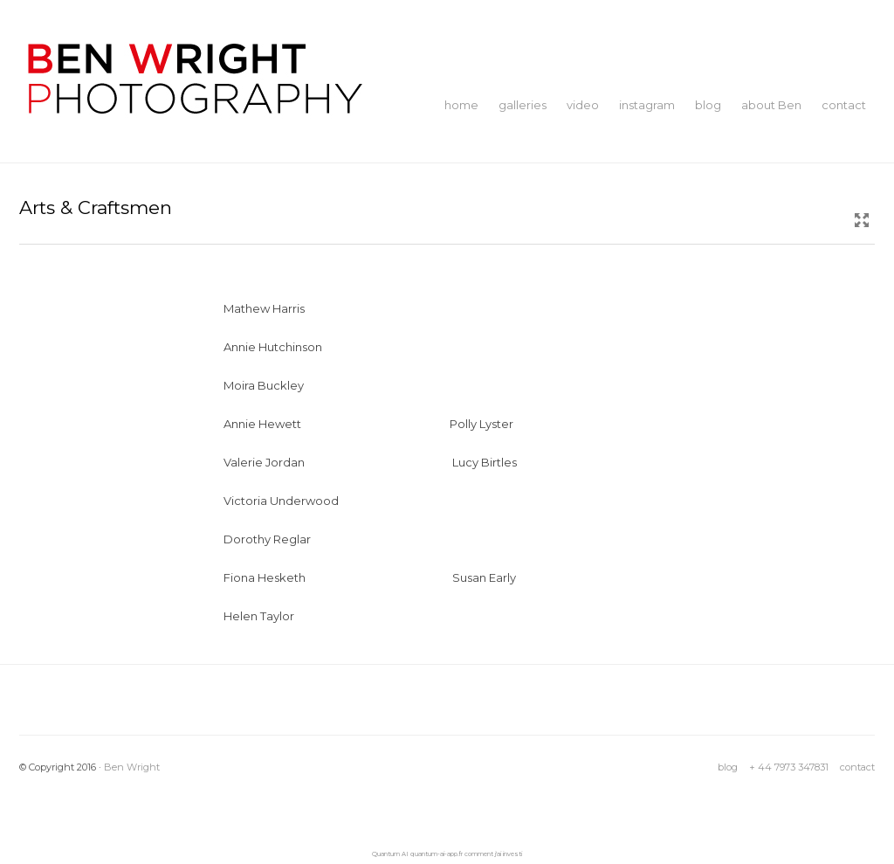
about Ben (771, 105)
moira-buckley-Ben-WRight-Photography (341, 377)
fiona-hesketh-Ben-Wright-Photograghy (338, 569)
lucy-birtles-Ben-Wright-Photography (558, 454)
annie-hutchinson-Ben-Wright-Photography (347, 338)
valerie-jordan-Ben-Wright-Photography (338, 454)
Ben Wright (132, 767)
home (461, 105)
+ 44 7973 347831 (789, 767)
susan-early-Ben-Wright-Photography (558, 569)
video (583, 105)
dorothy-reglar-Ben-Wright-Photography (340, 531)
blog (708, 105)
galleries (523, 105)
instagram (647, 105)
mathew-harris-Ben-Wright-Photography (339, 300)
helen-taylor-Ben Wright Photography (331, 608)
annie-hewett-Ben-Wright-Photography (337, 415)
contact (844, 105)
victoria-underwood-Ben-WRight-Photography (357, 492)
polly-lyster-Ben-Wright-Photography (555, 415)
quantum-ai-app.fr (436, 854)
